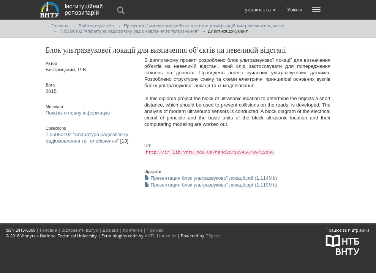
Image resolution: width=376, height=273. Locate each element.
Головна (59, 25)
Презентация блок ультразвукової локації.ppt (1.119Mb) (210, 185)
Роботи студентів (96, 25)
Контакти (132, 230)
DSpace (212, 235)
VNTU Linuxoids (160, 235)
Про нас (155, 230)
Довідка (110, 230)
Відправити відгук (80, 230)
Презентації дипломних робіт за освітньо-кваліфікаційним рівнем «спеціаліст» (204, 25)
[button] (260, 9)
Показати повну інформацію (78, 113)
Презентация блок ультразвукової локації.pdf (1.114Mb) (210, 178)
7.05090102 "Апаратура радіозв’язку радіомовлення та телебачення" (129, 31)
